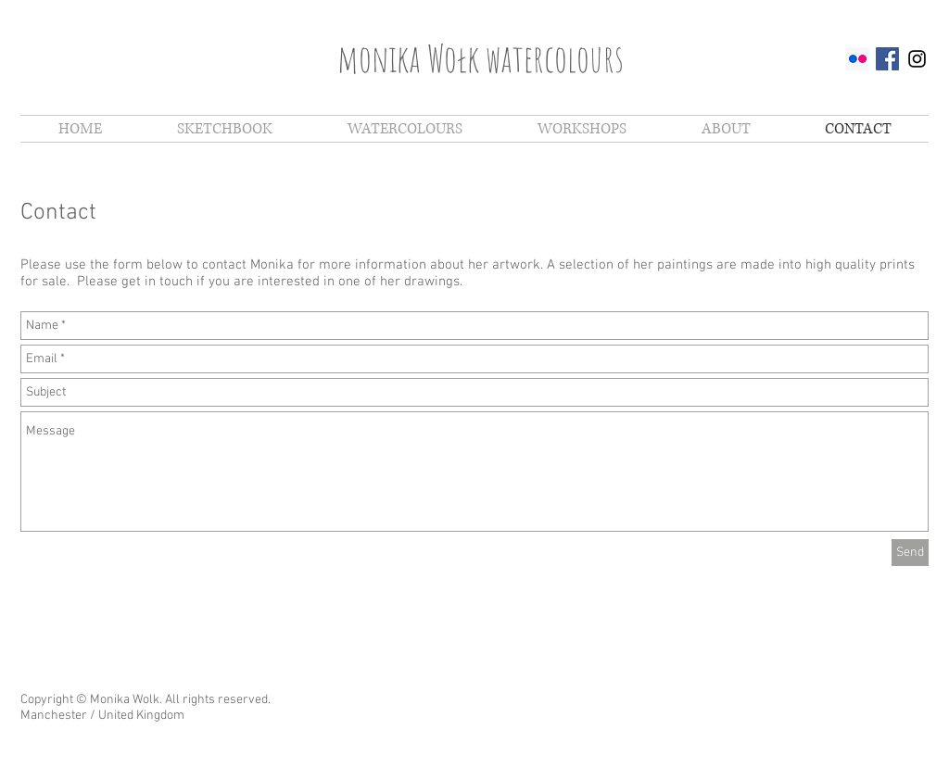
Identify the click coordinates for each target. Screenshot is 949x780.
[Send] (910, 552)
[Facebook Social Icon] (887, 58)
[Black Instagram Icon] (917, 58)
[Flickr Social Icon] (857, 58)
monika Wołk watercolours (480, 58)
